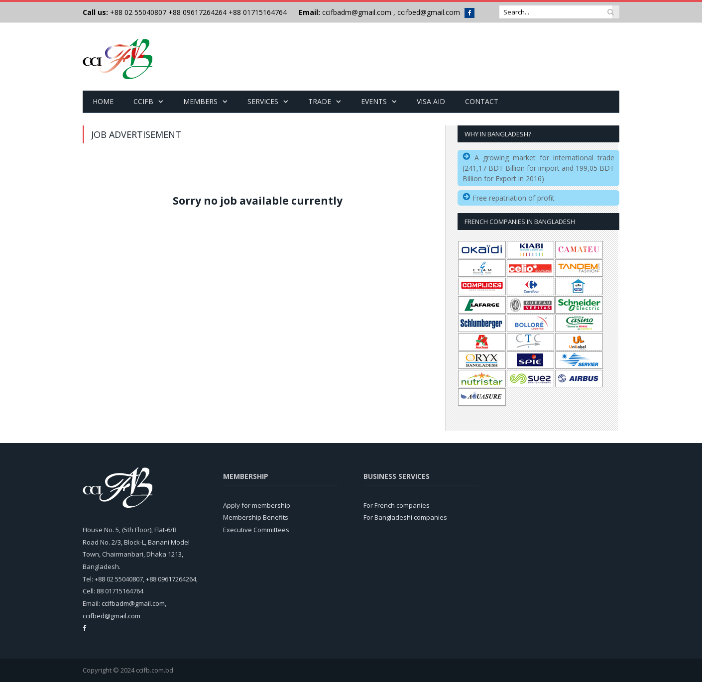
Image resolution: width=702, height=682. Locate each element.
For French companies (396, 504)
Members (200, 101)
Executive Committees (256, 529)
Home (103, 101)
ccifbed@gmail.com (428, 12)
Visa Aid (431, 101)
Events (374, 101)
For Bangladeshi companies (405, 516)
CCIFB (143, 101)
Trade (319, 101)
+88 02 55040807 (137, 12)
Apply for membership (256, 504)
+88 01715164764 (258, 12)
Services (262, 101)
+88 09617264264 (197, 12)
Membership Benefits (255, 516)
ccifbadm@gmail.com (356, 12)
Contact (481, 101)
